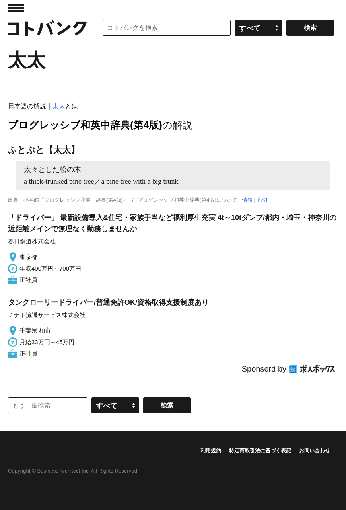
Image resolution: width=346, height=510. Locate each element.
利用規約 (210, 451)
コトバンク (47, 28)
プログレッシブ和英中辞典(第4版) (85, 124)
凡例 (262, 200)
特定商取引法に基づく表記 (260, 451)
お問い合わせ (314, 451)
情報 (247, 200)
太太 (58, 106)
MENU (16, 8)
